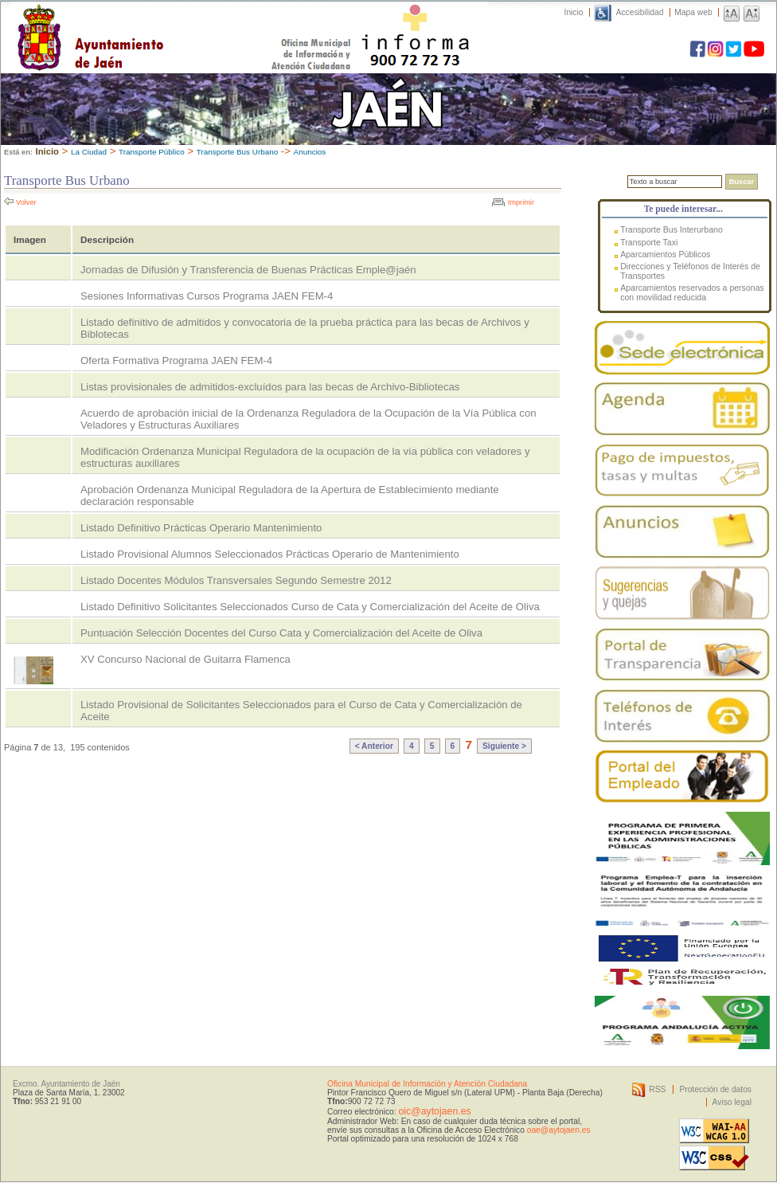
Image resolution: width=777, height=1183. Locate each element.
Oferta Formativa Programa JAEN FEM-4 (176, 360)
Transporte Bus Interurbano (671, 229)
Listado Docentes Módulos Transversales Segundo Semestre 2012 (236, 580)
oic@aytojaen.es (434, 1111)
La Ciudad (89, 151)
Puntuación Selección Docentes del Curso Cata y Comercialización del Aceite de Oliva (281, 633)
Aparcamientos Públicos (665, 254)
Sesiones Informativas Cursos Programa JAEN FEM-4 (206, 296)
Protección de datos (715, 1089)
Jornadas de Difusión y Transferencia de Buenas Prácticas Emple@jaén (248, 270)
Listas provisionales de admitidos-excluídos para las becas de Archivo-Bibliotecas (269, 387)
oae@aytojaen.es (559, 1130)
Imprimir (521, 202)
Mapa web (693, 12)
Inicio (574, 12)
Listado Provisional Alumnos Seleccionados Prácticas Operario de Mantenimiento (269, 554)
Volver (26, 202)
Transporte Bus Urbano (237, 151)
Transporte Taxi (648, 242)
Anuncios (310, 151)
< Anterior (374, 746)
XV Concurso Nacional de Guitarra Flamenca (185, 659)
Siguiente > (504, 746)
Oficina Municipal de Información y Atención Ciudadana (427, 1083)
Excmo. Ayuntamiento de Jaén (66, 1083)
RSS (657, 1089)
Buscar (741, 182)
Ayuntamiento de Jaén (159, 21)
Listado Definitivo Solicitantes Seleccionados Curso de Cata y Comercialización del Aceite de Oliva (310, 607)
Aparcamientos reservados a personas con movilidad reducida (692, 292)
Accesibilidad (640, 12)
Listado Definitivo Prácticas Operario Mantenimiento (201, 528)
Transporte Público (152, 151)
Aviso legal (732, 1102)
